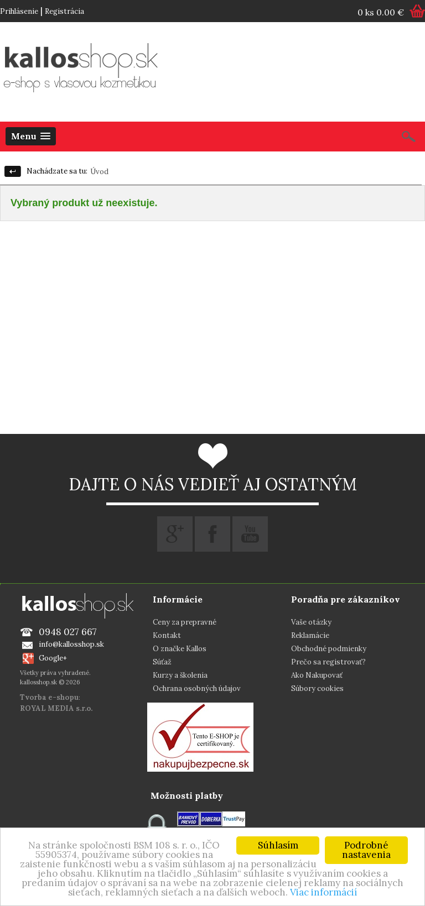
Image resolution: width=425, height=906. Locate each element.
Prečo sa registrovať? (328, 662)
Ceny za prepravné (184, 622)
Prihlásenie (19, 11)
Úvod (99, 171)
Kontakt (167, 635)
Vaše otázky (311, 622)
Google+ (53, 658)
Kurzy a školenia (180, 675)
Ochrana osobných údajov (197, 688)
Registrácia (64, 11)
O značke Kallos (179, 648)
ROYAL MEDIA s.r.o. (56, 708)
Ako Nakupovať (317, 675)
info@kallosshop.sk (71, 644)
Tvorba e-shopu (49, 697)
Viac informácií (323, 892)
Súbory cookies (317, 688)
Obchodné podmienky (328, 648)
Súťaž (162, 662)
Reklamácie (310, 635)
